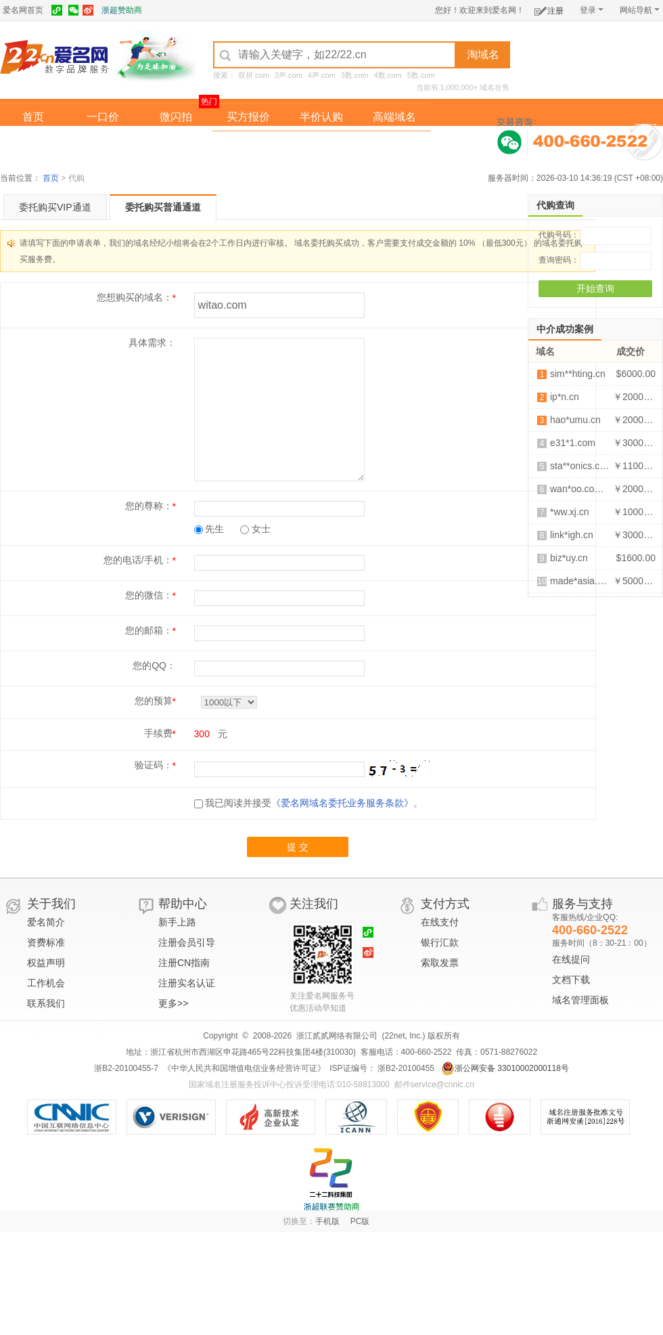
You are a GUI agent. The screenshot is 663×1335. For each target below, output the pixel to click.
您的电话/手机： (138, 559)
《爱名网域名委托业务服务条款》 (342, 802)
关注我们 (314, 904)
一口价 (103, 117)
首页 (33, 117)
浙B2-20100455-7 (126, 1068)
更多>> (173, 1003)
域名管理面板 (580, 999)
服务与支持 (582, 904)
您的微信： (149, 595)
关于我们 (51, 904)
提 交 (297, 846)
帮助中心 (182, 904)
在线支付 (440, 922)
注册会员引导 (186, 942)
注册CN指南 (184, 962)
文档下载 (571, 979)
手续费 (158, 733)
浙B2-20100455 (404, 1068)
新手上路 (177, 922)
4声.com (322, 75)
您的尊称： (149, 505)
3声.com (288, 75)
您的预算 (154, 700)
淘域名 (483, 54)
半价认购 (321, 117)
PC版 (360, 1221)
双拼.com (253, 75)
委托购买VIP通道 (55, 207)
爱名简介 (46, 922)
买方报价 (248, 117)
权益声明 (46, 962)
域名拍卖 (321, 144)
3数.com (355, 75)
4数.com (388, 75)
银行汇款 (440, 942)
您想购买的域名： (135, 297)
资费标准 (46, 942)
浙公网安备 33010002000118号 (505, 1068)
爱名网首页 (23, 10)
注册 (549, 8)
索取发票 (440, 962)
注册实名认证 (186, 983)
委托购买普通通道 (163, 207)
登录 (591, 10)
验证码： (154, 765)
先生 (209, 528)
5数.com (421, 75)
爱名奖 (394, 144)
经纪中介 (248, 144)
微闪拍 (176, 117)
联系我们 (46, 1003)
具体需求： (152, 342)
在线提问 (571, 959)
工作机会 (46, 983)
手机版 (327, 1221)
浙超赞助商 (121, 10)
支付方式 (445, 904)
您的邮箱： (149, 630)
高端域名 (394, 117)
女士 (255, 528)
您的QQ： (154, 665)
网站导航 (640, 10)
